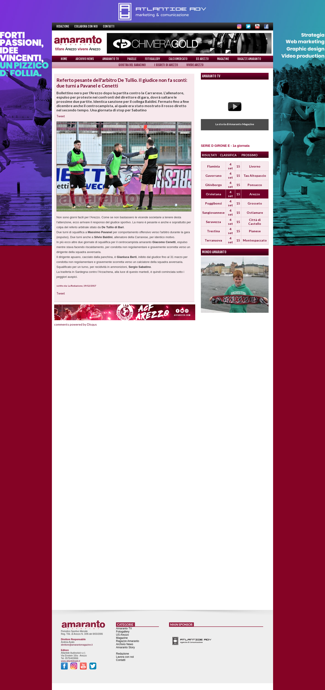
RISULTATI (209, 155)
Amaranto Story (125, 647)
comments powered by (75, 324)
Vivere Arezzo (194, 65)
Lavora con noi (125, 656)
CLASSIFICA (228, 155)
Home (64, 59)
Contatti (108, 26)
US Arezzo (122, 634)
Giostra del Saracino (132, 65)
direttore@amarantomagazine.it (77, 645)
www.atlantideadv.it (70, 661)
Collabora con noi (86, 26)
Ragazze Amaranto (249, 59)
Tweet (60, 116)
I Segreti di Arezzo (166, 65)
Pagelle (131, 59)
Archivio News (85, 59)
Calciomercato (178, 59)
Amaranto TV (110, 59)
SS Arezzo (202, 59)
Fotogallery (152, 59)
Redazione (63, 26)
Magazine (223, 59)
